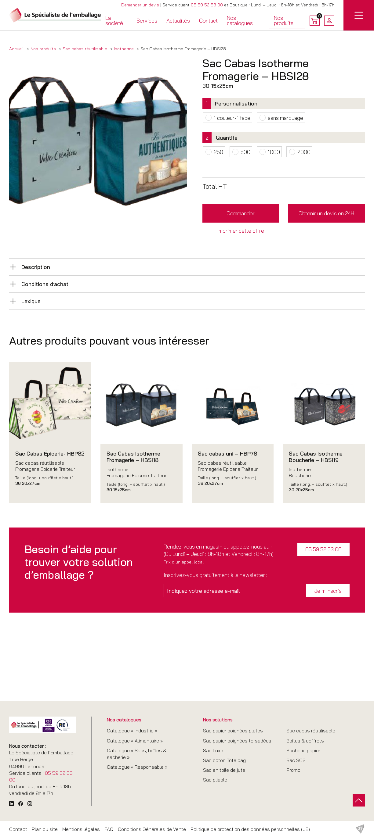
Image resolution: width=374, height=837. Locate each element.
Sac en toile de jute (224, 770)
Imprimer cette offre (240, 230)
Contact (208, 20)
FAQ (108, 829)
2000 (303, 151)
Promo (293, 770)
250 (218, 151)
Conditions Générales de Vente (152, 829)
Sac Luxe (213, 750)
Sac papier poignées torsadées (237, 741)
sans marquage (285, 117)
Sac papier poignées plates (233, 731)
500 (245, 151)
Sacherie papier (303, 750)
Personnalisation (236, 103)
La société (114, 20)
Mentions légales (81, 829)
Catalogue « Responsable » (137, 767)
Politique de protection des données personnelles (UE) (250, 829)
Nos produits (287, 21)
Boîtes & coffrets (305, 741)
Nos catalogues (240, 20)
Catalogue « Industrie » (132, 731)
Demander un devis (140, 5)
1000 (274, 151)
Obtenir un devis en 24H (326, 213)
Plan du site (45, 829)
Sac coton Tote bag (224, 760)
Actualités (178, 20)
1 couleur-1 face (232, 117)
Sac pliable (215, 780)
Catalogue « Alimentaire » (135, 741)
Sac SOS (296, 760)
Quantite (227, 137)
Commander (241, 213)
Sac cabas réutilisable (310, 731)
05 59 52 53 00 (207, 5)
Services (146, 20)
